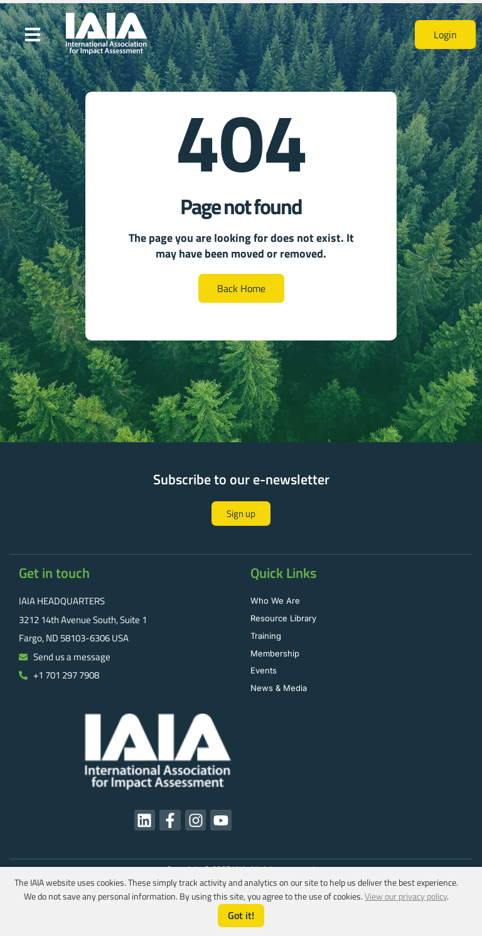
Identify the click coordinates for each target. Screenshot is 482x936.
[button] (32, 34)
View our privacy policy (406, 896)
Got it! (241, 915)
